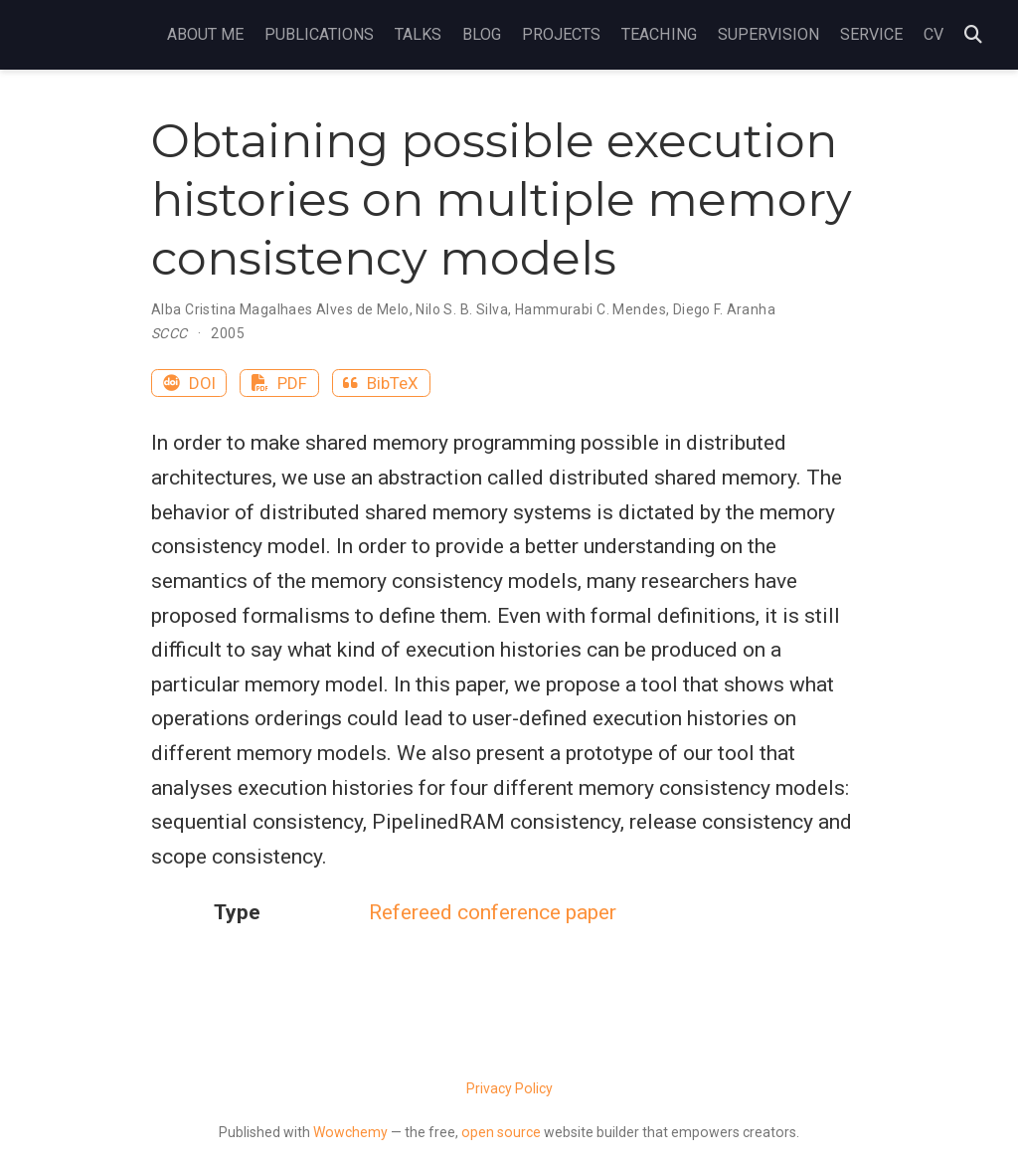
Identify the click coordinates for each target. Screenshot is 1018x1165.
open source (501, 1132)
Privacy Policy (509, 1088)
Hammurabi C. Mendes (590, 309)
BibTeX (381, 383)
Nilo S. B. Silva (462, 309)
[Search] (973, 35)
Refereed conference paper (492, 912)
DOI (189, 383)
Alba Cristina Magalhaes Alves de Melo (280, 309)
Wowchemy (350, 1132)
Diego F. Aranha (724, 309)
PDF (279, 383)
